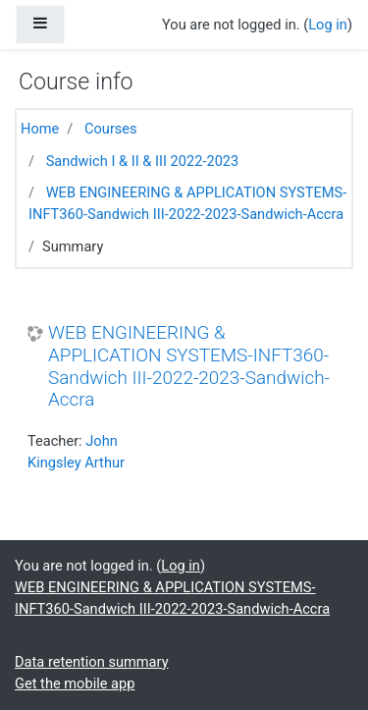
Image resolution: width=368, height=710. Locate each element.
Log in (327, 24)
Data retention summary (92, 662)
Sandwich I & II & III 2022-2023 (142, 161)
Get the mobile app (74, 683)
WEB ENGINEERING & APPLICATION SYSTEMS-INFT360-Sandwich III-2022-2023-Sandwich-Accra (189, 366)
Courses (110, 128)
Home (40, 128)
